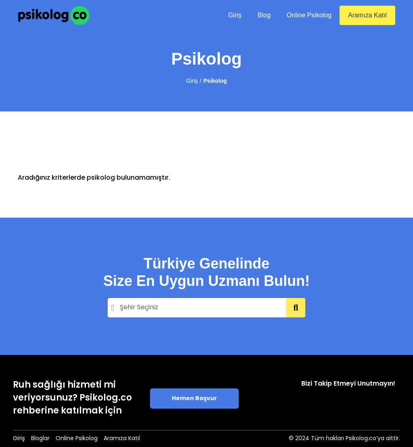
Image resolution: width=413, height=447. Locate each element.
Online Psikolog (309, 15)
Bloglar (40, 439)
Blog (264, 15)
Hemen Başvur (194, 399)
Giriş (235, 15)
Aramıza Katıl (367, 15)
